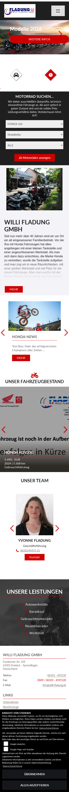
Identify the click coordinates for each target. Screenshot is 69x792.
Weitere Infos (39, 39)
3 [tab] (23, 52)
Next (60, 35)
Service (7, 706)
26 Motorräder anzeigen (34, 157)
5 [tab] (34, 52)
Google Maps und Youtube (22, 749)
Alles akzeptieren (34, 785)
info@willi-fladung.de (54, 674)
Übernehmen (34, 774)
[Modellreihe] (34, 135)
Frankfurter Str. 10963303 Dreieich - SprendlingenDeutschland (20, 655)
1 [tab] (12, 52)
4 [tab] (29, 52)
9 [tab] (57, 52)
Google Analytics (17, 744)
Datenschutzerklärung (49, 728)
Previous (9, 35)
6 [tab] (40, 52)
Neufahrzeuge (11, 696)
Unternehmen (11, 691)
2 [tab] (18, 52)
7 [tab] (45, 52)
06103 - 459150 (56, 665)
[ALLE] (34, 145)
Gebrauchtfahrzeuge (14, 701)
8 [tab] (51, 52)
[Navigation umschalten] (58, 11)
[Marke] (34, 124)
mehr (14, 289)
